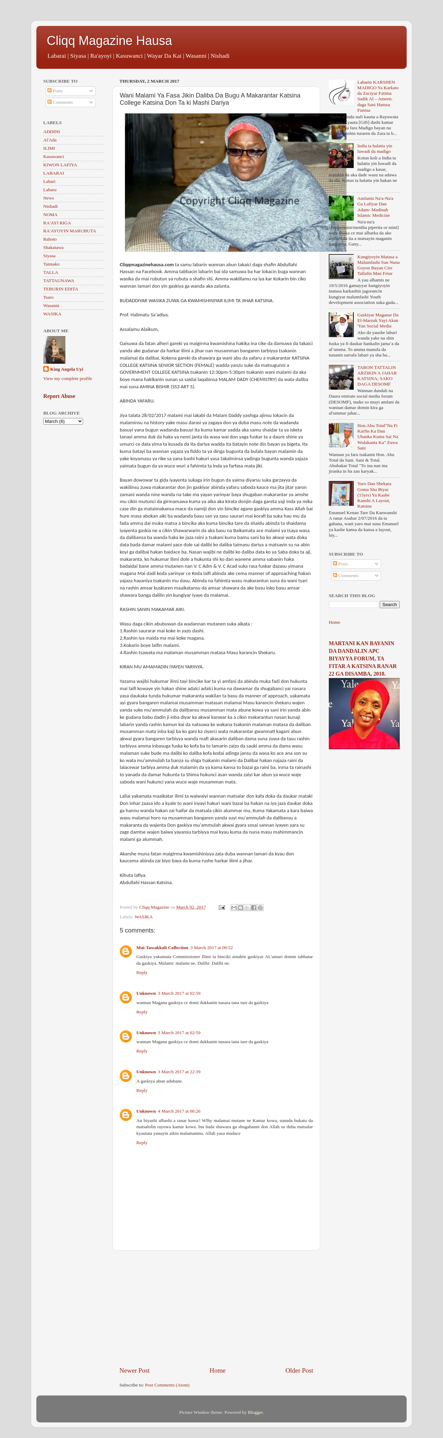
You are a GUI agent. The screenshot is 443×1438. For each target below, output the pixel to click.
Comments (60, 102)
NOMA (50, 214)
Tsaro (48, 297)
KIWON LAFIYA (60, 164)
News (48, 198)
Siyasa (49, 255)
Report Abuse (59, 396)
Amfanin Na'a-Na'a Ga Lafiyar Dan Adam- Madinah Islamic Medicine (375, 207)
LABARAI (53, 173)
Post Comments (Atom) (167, 1385)
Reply (141, 972)
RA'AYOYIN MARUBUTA (69, 230)
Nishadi (50, 206)
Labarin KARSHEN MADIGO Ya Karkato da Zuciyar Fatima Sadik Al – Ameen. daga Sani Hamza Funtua (378, 96)
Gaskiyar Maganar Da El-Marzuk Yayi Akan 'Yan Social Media (377, 320)
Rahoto (50, 239)
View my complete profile (67, 378)
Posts (55, 90)
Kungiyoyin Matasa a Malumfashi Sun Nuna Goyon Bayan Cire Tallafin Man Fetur (378, 265)
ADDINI (51, 131)
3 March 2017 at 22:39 (179, 1071)
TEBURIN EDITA (60, 288)
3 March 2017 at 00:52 (211, 947)
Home (218, 1370)
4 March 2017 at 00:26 (179, 1111)
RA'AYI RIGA (57, 222)
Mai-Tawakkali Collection (162, 947)
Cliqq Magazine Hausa (109, 41)
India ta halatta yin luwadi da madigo (374, 148)
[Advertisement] (216, 1308)
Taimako (51, 264)
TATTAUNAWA (58, 280)
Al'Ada (49, 139)
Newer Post (134, 1370)
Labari (49, 181)
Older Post (299, 1370)
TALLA (50, 272)
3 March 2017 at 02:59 (179, 993)
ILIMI (49, 148)
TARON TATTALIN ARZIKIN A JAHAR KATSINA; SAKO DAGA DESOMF (377, 376)
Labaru (49, 189)
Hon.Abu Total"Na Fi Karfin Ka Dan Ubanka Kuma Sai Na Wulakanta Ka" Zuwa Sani (377, 437)
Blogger (255, 1412)
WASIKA (144, 916)
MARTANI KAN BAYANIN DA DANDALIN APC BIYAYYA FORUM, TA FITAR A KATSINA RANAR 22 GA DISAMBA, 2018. (363, 658)
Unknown (146, 993)
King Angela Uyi (66, 369)
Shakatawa (53, 247)
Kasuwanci (53, 156)
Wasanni (51, 305)
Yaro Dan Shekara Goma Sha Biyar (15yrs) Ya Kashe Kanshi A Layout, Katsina (374, 495)
